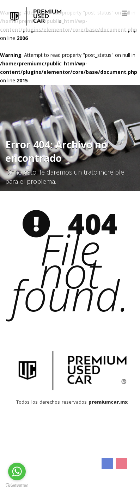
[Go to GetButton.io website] (17, 485)
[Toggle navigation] (124, 13)
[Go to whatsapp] (17, 471)
